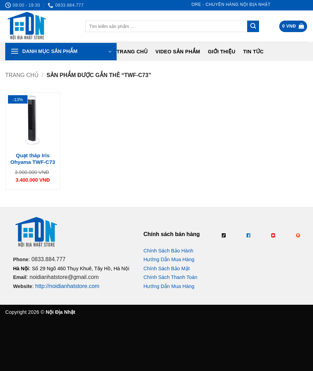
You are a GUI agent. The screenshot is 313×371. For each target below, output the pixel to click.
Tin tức (253, 51)
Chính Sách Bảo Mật (166, 268)
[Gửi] (253, 26)
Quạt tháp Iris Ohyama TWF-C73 (32, 158)
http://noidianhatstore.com (67, 286)
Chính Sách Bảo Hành (168, 250)
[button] (293, 26)
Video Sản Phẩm (177, 51)
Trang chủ (132, 51)
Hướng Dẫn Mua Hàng (168, 259)
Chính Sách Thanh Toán (170, 277)
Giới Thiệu (221, 51)
